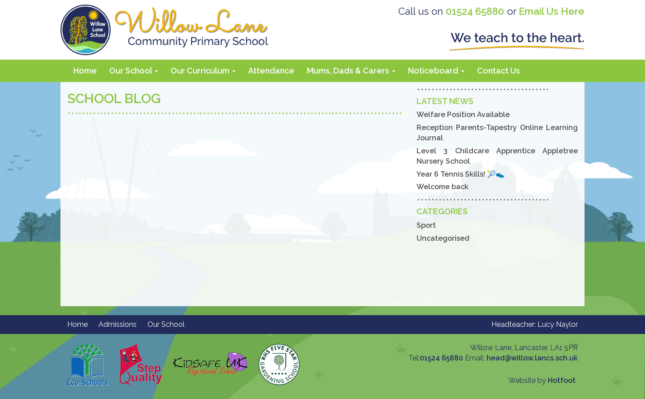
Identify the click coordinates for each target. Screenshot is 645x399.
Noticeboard (436, 70)
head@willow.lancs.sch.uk (532, 358)
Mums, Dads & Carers (351, 70)
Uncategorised (443, 238)
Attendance (271, 70)
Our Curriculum (203, 70)
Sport (426, 225)
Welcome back (443, 186)
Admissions (118, 324)
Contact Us (498, 70)
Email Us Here (552, 11)
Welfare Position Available (463, 114)
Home (85, 70)
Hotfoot (562, 380)
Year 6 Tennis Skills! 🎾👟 (461, 174)
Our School (133, 70)
